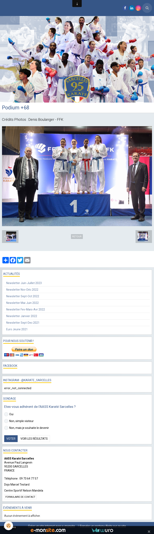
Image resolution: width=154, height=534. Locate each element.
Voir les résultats (34, 438)
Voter (10, 438)
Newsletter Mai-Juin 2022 (22, 302)
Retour (77, 236)
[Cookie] (8, 525)
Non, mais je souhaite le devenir (26, 428)
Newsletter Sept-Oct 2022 (22, 296)
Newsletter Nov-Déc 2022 (22, 289)
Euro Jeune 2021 (17, 329)
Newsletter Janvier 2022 (21, 316)
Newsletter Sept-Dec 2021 (23, 322)
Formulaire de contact (20, 497)
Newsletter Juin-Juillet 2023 (24, 283)
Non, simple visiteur (19, 421)
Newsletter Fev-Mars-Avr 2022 (25, 309)
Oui (8, 414)
